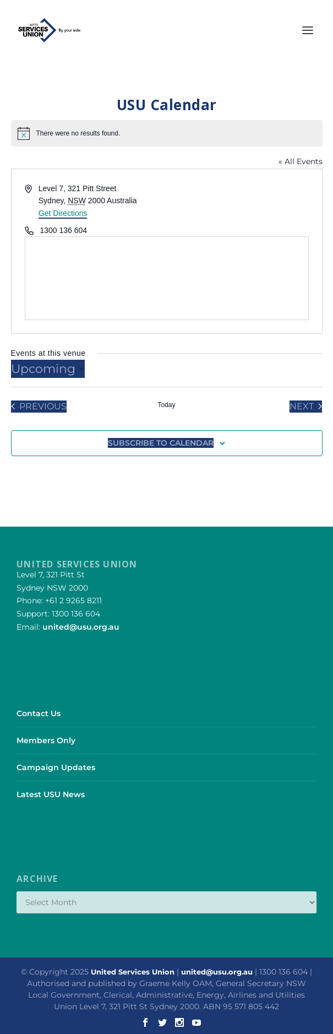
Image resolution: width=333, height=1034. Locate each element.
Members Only (46, 740)
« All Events (301, 161)
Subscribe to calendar (161, 443)
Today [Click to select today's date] (166, 405)
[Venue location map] (166, 278)
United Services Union (132, 971)
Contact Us (39, 713)
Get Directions (63, 213)
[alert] (167, 133)
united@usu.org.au (80, 627)
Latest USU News (51, 794)
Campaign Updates (56, 767)
